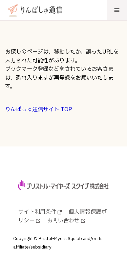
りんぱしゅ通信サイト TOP (38, 109)
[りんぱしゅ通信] (33, 10)
